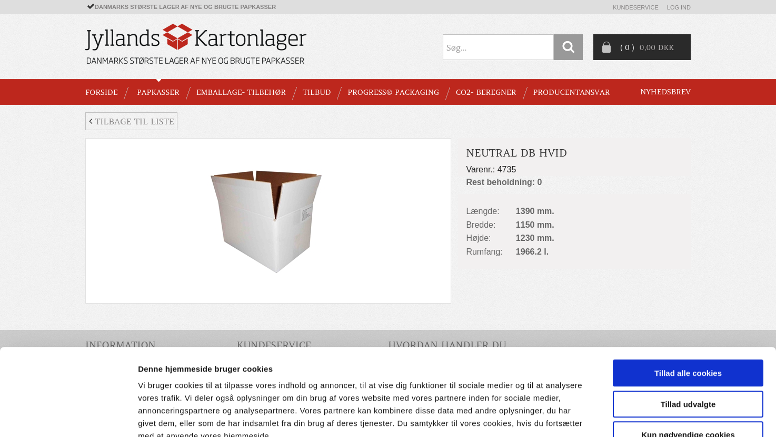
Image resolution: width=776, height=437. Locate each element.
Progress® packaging (393, 92)
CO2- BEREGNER (486, 92)
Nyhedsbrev (665, 91)
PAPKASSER (158, 92)
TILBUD (317, 92)
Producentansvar (571, 92)
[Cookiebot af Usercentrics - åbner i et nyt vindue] (68, 416)
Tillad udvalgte (688, 339)
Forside (101, 92)
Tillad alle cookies (688, 308)
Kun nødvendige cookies (688, 369)
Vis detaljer (547, 416)
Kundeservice (636, 7)
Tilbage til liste (131, 121)
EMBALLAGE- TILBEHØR (241, 92)
